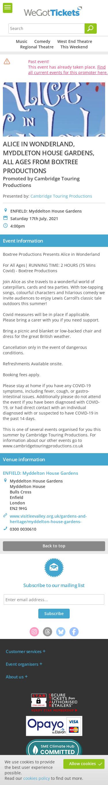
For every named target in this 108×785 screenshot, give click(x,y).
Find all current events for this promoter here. (68, 69)
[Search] (91, 28)
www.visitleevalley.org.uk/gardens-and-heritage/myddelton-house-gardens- (48, 518)
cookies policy (36, 778)
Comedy (42, 41)
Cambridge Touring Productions (61, 196)
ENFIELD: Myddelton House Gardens (40, 473)
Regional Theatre (37, 47)
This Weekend (74, 47)
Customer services (23, 651)
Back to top (54, 545)
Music (21, 41)
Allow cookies (82, 763)
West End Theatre (74, 41)
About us (14, 677)
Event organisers (22, 664)
